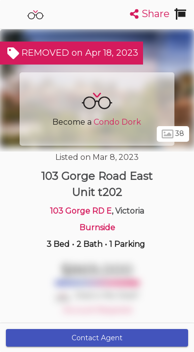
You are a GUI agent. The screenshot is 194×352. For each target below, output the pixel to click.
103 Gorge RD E (81, 211)
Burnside (97, 227)
